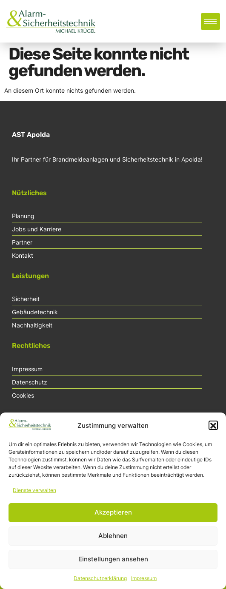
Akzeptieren (113, 516)
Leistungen (30, 276)
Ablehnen (113, 540)
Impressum (144, 582)
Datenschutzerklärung (100, 582)
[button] (213, 429)
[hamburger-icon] (210, 21)
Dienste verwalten (34, 494)
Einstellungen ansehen (113, 563)
